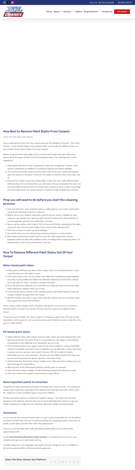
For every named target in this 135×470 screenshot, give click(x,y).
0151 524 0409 (102, 2)
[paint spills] (42, 74)
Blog (19, 137)
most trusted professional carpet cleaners (28, 437)
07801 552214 (125, 2)
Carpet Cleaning (27, 137)
